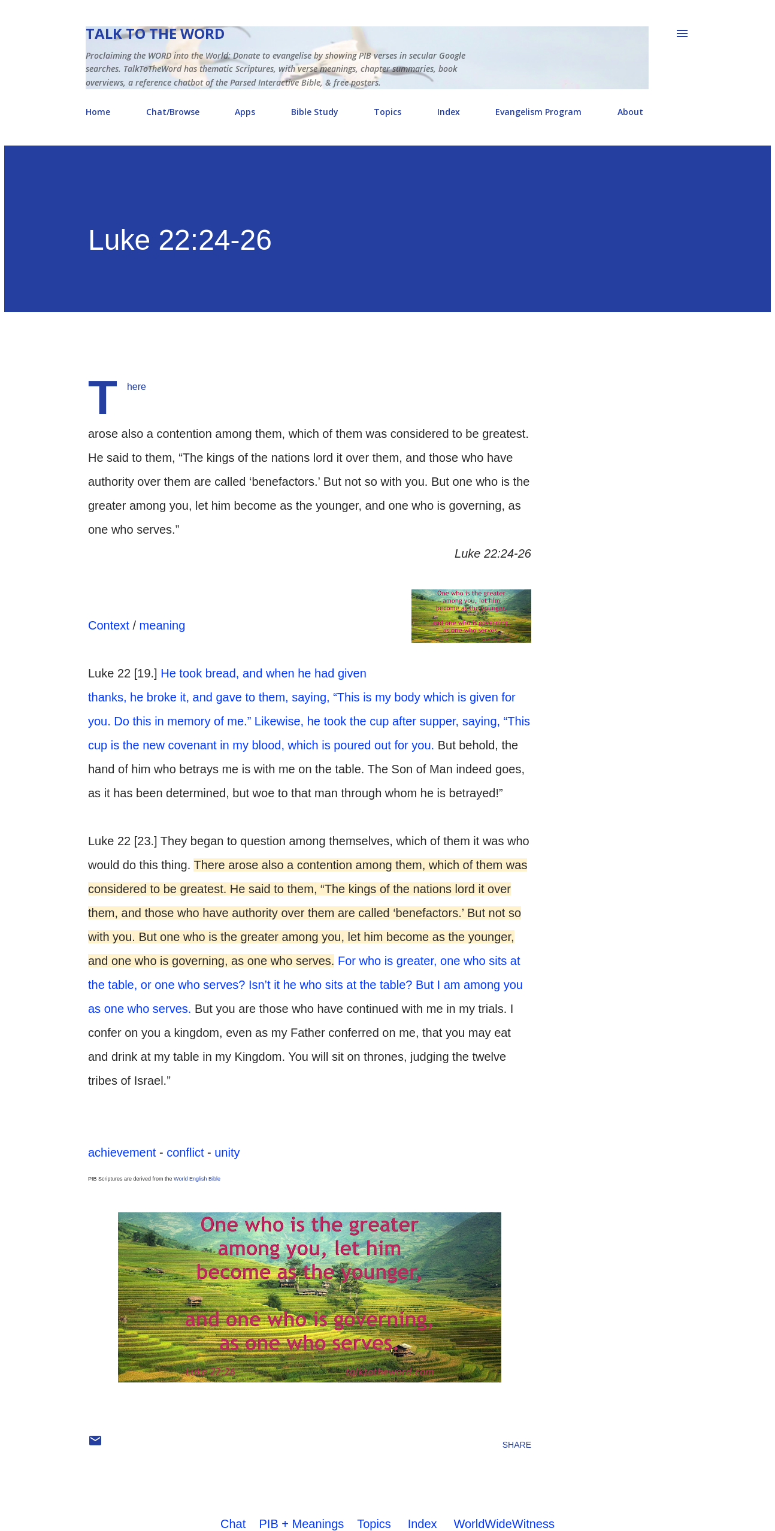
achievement (122, 1152)
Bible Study (314, 111)
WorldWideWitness (504, 1523)
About (630, 111)
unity (227, 1152)
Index (448, 111)
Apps (245, 111)
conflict (185, 1152)
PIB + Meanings (301, 1523)
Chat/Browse (172, 111)
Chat (233, 1523)
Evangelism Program (538, 111)
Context (108, 625)
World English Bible (197, 1179)
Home (98, 111)
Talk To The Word (155, 33)
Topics (387, 111)
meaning (163, 625)
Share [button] (516, 1445)
